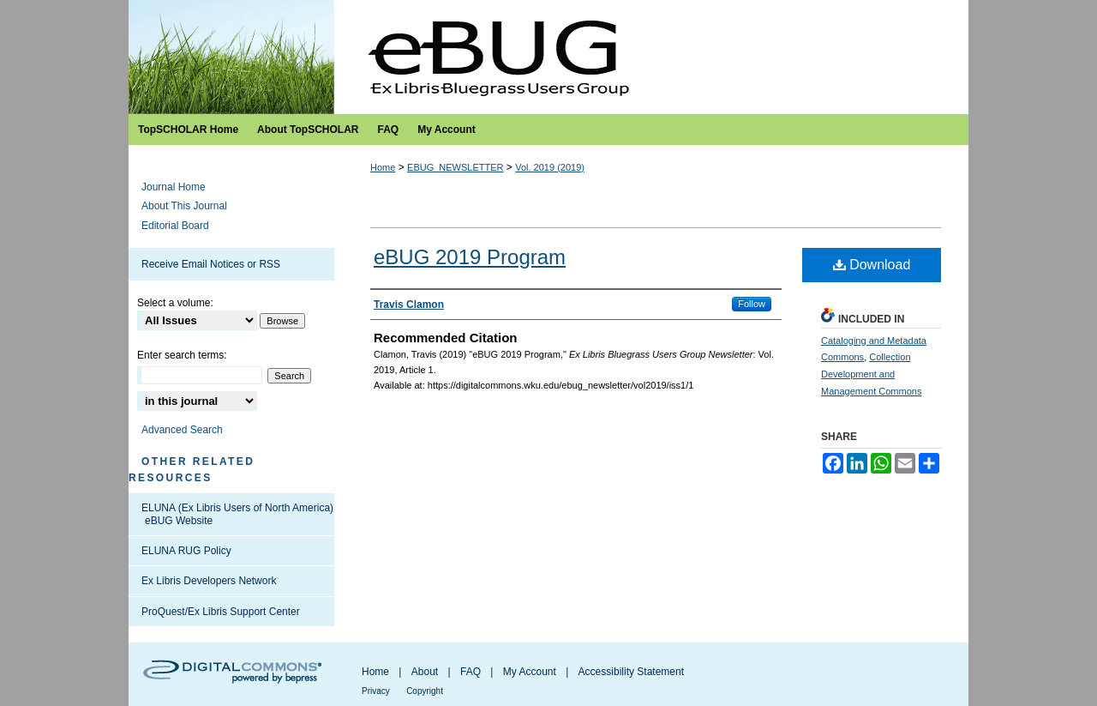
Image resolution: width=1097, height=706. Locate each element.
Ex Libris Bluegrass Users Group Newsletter (548, 57)
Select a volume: (175, 303)
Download (872, 264)
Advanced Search (182, 430)
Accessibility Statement (631, 672)
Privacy (376, 691)
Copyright (424, 691)
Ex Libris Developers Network (208, 581)
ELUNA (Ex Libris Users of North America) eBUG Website (237, 514)
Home (382, 167)
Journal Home (173, 187)
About (424, 672)
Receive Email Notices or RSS (210, 264)
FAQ (470, 672)
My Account (529, 672)
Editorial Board (175, 226)
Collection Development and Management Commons (871, 374)
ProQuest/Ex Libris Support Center (220, 612)
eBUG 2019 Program (470, 257)
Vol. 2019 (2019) (549, 167)
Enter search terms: (182, 355)
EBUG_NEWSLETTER (455, 167)
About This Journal (184, 206)
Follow (751, 304)
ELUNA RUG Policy (186, 551)
